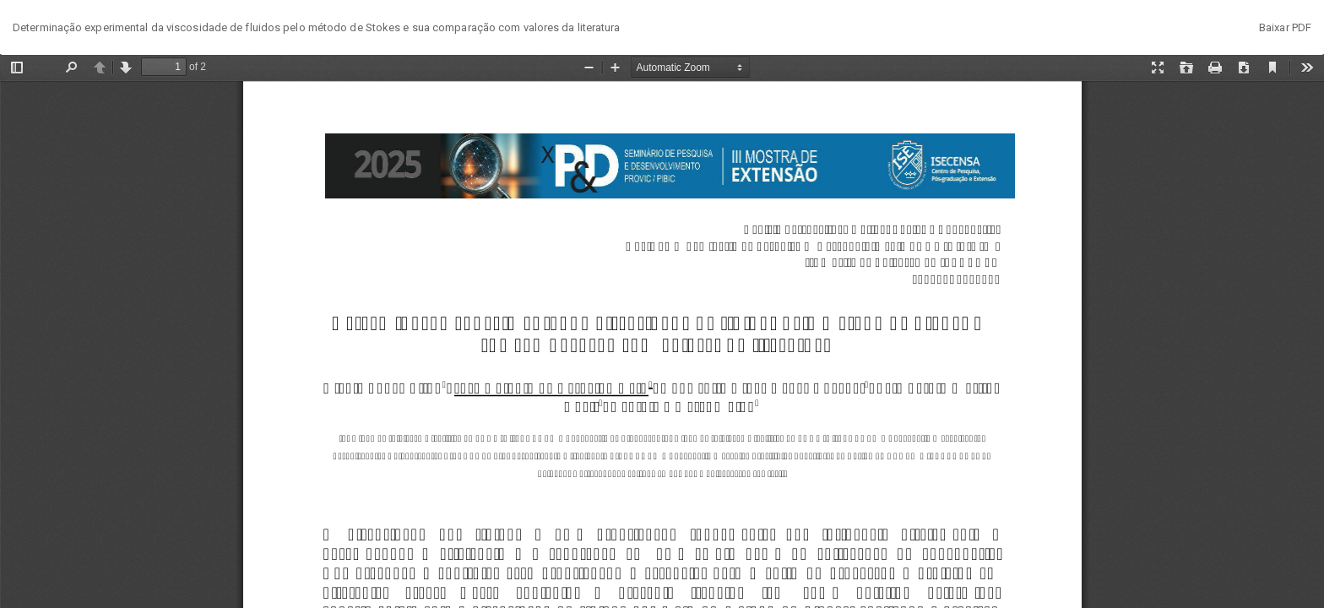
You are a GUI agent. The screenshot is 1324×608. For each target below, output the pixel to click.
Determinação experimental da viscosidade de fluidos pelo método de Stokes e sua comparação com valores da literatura (317, 27)
